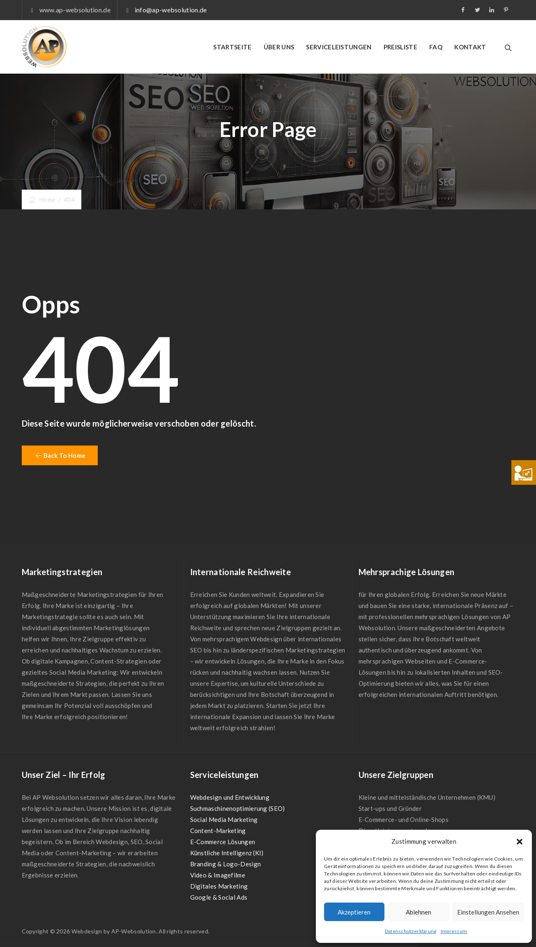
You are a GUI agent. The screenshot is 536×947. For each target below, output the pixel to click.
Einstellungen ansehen (488, 912)
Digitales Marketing (219, 886)
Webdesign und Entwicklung (230, 797)
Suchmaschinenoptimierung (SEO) (237, 808)
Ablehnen (418, 912)
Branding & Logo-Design (225, 864)
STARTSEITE (232, 47)
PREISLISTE (400, 47)
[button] (519, 842)
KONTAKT (470, 47)
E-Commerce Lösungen (222, 841)
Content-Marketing (218, 830)
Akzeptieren (354, 912)
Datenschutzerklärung (411, 931)
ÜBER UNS (279, 47)
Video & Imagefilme (217, 875)
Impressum (454, 931)
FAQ (435, 47)
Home (42, 199)
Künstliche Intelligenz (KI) (227, 852)
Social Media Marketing (224, 819)
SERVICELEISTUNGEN (338, 47)
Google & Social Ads (219, 897)
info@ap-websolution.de (171, 10)
